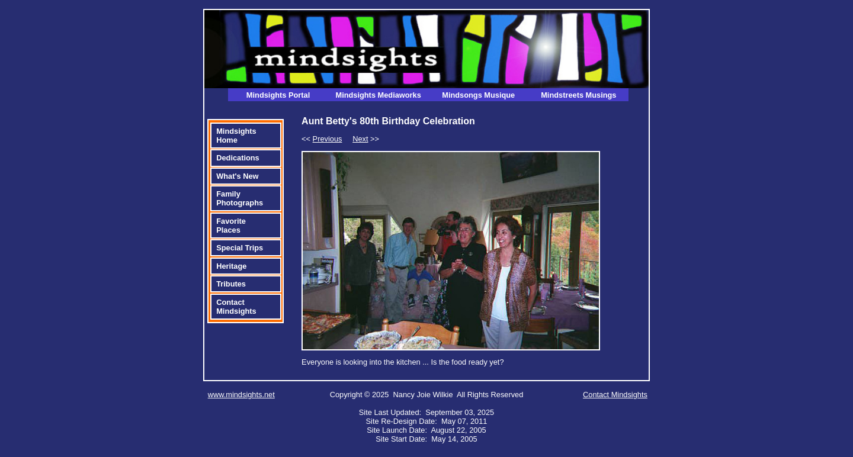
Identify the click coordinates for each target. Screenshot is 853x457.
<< (322, 138)
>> (365, 138)
